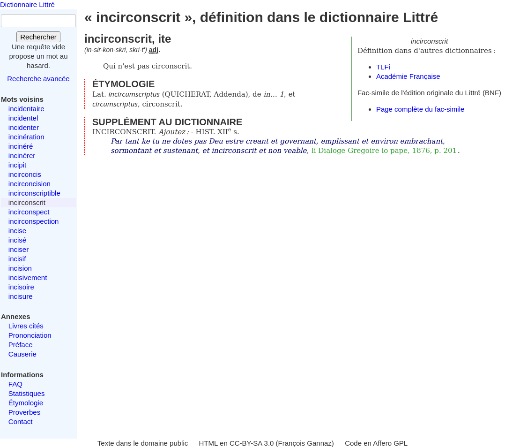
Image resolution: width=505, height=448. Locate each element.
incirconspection (33, 221)
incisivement (27, 277)
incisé (17, 240)
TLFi (383, 67)
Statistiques (26, 393)
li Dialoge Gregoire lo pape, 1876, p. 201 (384, 150)
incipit (17, 165)
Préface (20, 345)
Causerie (22, 354)
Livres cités (26, 326)
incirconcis (24, 174)
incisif (17, 259)
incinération (26, 137)
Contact (20, 421)
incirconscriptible (34, 193)
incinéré (20, 146)
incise (17, 231)
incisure (20, 296)
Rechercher (38, 37)
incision (20, 268)
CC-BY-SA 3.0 (252, 443)
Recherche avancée (38, 79)
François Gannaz (305, 443)
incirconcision (29, 184)
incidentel (23, 118)
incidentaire (26, 109)
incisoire (21, 287)
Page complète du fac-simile (420, 109)
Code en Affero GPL (376, 443)
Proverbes (24, 412)
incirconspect (29, 212)
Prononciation (30, 335)
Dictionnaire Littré (27, 4)
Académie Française (408, 76)
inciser (18, 249)
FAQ (15, 384)
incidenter (23, 127)
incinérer (22, 155)
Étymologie (25, 403)
